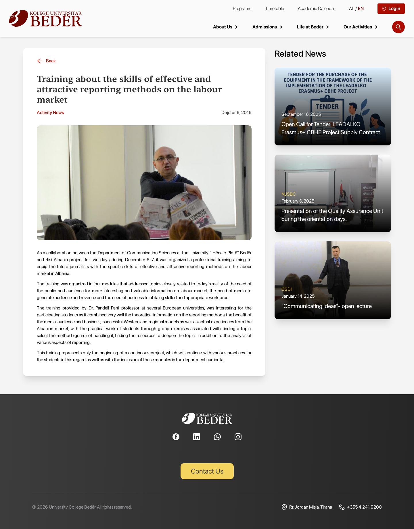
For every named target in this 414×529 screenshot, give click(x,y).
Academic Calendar (316, 8)
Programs (242, 8)
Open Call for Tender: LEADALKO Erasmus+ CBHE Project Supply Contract (330, 128)
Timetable (274, 8)
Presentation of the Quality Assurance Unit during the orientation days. (332, 214)
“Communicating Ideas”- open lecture (326, 306)
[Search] (398, 27)
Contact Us (207, 471)
